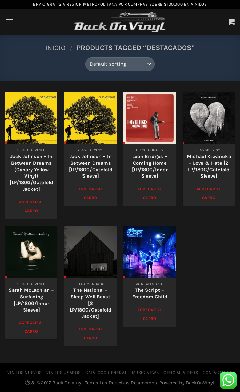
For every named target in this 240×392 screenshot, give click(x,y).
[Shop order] (119, 64)
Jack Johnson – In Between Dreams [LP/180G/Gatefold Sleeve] (90, 166)
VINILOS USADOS (63, 372)
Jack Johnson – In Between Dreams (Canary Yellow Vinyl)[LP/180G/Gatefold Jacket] (31, 173)
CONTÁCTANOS (218, 372)
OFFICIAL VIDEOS (180, 372)
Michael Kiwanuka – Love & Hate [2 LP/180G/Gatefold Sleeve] (209, 166)
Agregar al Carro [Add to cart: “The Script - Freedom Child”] (149, 314)
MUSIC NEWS (145, 372)
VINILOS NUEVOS (24, 372)
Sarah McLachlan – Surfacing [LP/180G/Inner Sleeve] (31, 300)
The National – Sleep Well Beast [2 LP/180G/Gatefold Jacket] (90, 303)
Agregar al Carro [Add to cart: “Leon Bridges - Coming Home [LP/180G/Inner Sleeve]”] (149, 193)
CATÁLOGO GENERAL (106, 372)
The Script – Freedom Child (149, 293)
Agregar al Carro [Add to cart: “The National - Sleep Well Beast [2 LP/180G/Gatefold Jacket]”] (90, 333)
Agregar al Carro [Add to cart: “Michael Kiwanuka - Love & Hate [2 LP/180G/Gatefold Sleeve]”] (209, 193)
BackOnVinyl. (200, 383)
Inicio (55, 48)
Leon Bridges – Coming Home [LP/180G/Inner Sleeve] (150, 166)
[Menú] (9, 21)
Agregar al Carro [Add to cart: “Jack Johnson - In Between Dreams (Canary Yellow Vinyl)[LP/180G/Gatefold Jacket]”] (31, 206)
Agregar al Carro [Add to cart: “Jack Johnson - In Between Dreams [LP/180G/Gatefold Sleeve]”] (90, 193)
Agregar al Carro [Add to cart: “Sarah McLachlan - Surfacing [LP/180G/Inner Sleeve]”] (31, 327)
